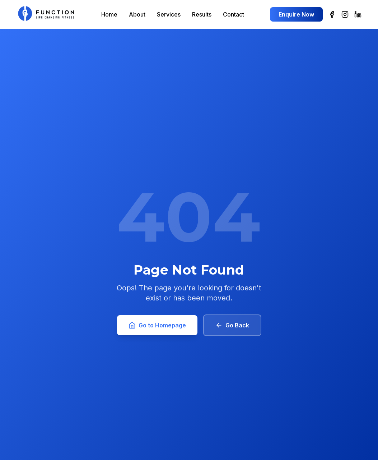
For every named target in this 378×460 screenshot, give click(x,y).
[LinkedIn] (357, 14)
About (137, 14)
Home (109, 14)
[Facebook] (332, 14)
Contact (233, 14)
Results (201, 14)
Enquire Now (296, 14)
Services (169, 14)
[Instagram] (345, 14)
